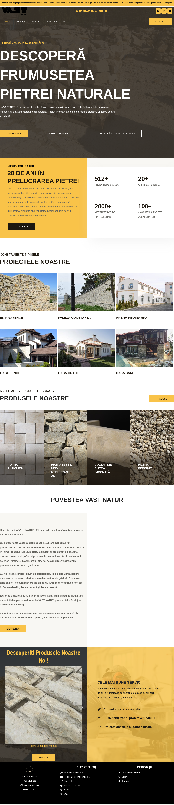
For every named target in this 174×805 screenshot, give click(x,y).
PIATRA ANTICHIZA (16, 466)
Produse (21, 21)
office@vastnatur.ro (29, 785)
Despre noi (51, 21)
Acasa (8, 21)
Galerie (35, 21)
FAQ (65, 21)
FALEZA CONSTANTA (76, 317)
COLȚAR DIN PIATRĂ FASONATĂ (104, 468)
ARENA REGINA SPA (134, 317)
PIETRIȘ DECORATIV (147, 466)
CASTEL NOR (12, 373)
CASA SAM (125, 373)
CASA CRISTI (69, 373)
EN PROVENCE (13, 317)
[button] (5, 707)
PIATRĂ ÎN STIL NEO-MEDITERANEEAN (61, 470)
